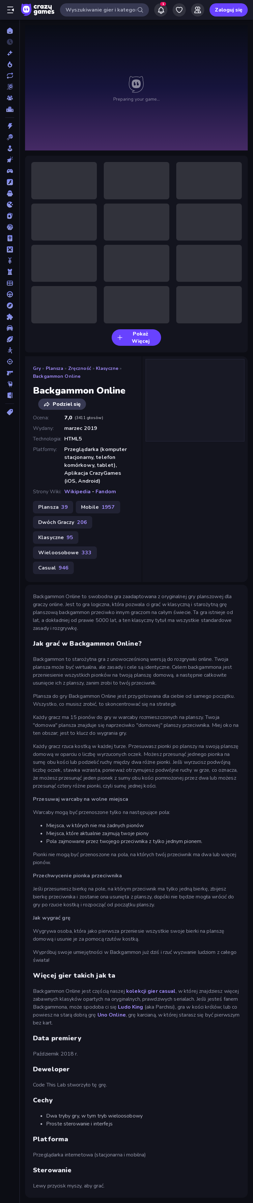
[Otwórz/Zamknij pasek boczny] (10, 10)
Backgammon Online (56, 376)
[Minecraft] (9, 249)
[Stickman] (9, 350)
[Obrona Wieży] (9, 271)
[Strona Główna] (9, 30)
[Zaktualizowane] (9, 75)
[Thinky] (9, 384)
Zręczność (79, 368)
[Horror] (9, 193)
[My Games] (179, 9)
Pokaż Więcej (133, 337)
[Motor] (9, 260)
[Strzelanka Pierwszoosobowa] (9, 372)
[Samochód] (9, 328)
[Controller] (9, 171)
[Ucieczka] (9, 395)
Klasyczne (107, 368)
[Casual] (9, 148)
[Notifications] (160, 9)
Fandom (106, 491)
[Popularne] (9, 64)
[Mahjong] (9, 238)
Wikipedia (77, 491)
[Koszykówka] (9, 227)
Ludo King (130, 1007)
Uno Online (112, 1015)
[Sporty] (9, 339)
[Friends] (197, 9)
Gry (37, 368)
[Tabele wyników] (9, 109)
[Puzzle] (9, 316)
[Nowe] (9, 53)
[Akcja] (9, 126)
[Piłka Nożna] (9, 283)
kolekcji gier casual (151, 991)
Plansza (55, 368)
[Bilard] (9, 137)
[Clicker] (9, 159)
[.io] (9, 204)
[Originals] (9, 86)
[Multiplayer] (9, 98)
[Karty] (9, 215)
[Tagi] (9, 412)
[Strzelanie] (9, 361)
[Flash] (9, 182)
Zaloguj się (228, 10)
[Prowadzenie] (9, 294)
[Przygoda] (9, 305)
